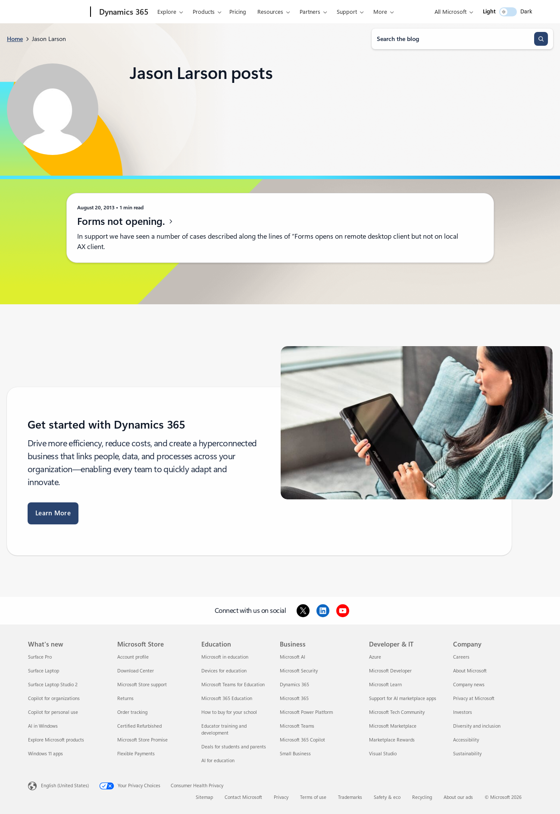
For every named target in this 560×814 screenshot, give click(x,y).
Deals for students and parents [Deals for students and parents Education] (233, 747)
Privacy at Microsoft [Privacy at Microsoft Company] (473, 698)
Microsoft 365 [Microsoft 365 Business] (294, 698)
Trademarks (350, 797)
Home (15, 38)
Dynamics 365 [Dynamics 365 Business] (294, 685)
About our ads (458, 797)
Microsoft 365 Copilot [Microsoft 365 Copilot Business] (302, 740)
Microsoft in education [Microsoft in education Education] (224, 657)
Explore (166, 12)
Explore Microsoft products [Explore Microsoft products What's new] (56, 740)
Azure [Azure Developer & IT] (375, 657)
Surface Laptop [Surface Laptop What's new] (43, 671)
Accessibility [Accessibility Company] (466, 740)
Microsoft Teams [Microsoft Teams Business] (297, 726)
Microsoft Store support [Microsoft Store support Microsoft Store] (142, 685)
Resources (270, 12)
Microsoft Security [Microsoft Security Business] (299, 671)
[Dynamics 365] (123, 12)
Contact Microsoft (243, 797)
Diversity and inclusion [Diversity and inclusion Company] (477, 726)
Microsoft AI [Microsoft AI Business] (292, 657)
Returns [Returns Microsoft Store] (125, 698)
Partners (310, 12)
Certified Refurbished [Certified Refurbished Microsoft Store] (139, 726)
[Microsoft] (57, 12)
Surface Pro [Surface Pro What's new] (40, 657)
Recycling (422, 797)
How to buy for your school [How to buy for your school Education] (229, 712)
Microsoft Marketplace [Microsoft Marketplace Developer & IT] (392, 726)
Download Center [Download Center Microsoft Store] (135, 671)
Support (347, 12)
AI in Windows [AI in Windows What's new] (43, 726)
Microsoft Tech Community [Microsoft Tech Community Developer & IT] (397, 712)
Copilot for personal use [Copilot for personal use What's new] (53, 712)
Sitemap (204, 797)
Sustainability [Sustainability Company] (467, 754)
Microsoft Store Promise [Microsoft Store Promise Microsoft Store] (142, 740)
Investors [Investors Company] (462, 712)
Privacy (281, 797)
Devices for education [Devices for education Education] (224, 671)
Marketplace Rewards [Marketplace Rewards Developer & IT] (392, 740)
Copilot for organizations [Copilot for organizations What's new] (54, 698)
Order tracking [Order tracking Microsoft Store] (132, 712)
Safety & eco (387, 797)
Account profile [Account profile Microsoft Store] (133, 657)
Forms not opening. (125, 221)
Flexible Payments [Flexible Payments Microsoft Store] (136, 754)
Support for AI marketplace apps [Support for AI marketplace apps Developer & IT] (402, 698)
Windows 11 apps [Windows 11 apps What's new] (45, 754)
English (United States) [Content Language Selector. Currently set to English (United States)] (65, 786)
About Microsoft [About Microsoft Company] (470, 671)
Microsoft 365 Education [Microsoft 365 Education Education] (226, 698)
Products (204, 12)
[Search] (541, 39)
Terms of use (313, 797)
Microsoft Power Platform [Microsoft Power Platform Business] (306, 712)
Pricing (237, 12)
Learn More (53, 513)
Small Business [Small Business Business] (295, 754)
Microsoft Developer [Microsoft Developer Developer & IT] (390, 671)
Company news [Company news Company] (469, 685)
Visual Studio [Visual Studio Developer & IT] (383, 754)
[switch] (508, 11)
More (380, 12)
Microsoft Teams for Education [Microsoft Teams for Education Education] (233, 685)
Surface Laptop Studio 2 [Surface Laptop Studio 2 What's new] (53, 685)
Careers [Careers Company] (461, 657)
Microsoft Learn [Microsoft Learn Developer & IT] (385, 685)
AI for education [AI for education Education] (218, 761)
